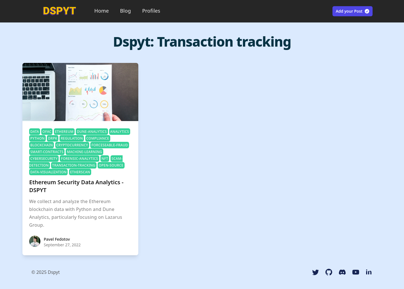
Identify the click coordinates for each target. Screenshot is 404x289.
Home (101, 10)
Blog (125, 10)
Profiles (151, 10)
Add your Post (353, 11)
